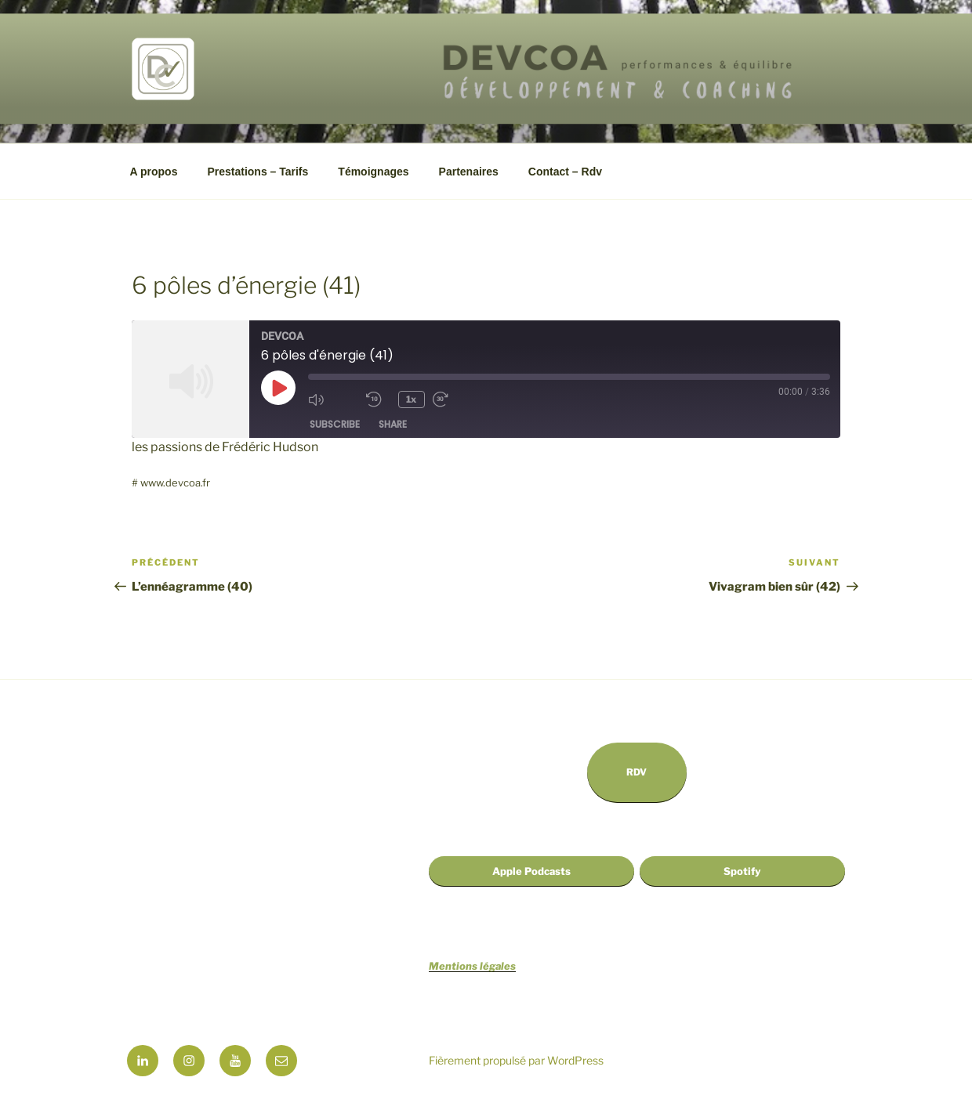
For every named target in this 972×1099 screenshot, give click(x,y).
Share (393, 425)
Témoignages (373, 171)
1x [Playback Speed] (412, 399)
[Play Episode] (278, 388)
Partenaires (469, 171)
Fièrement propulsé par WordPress (516, 1060)
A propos (154, 171)
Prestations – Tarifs (257, 171)
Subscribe (335, 425)
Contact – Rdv (565, 171)
